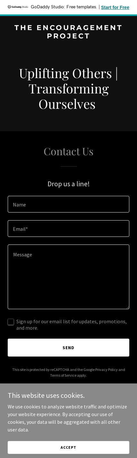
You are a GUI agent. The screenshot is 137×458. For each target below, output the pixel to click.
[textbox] (68, 204)
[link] (68, 36)
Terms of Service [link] (63, 375)
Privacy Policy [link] (106, 369)
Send (68, 347)
